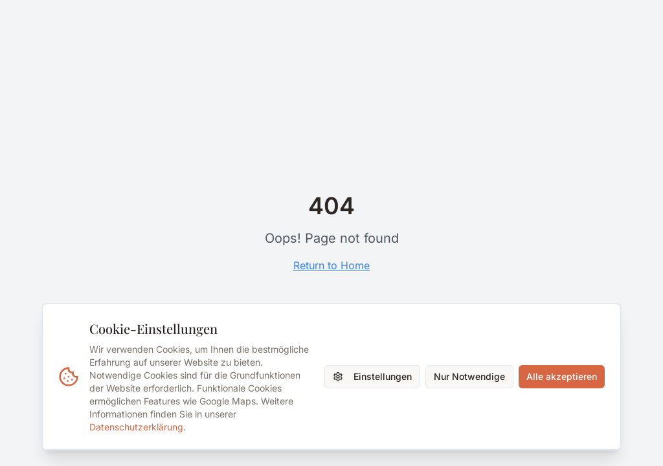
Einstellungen (372, 376)
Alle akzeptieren (561, 376)
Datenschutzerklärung (136, 426)
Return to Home (331, 265)
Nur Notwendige (469, 376)
